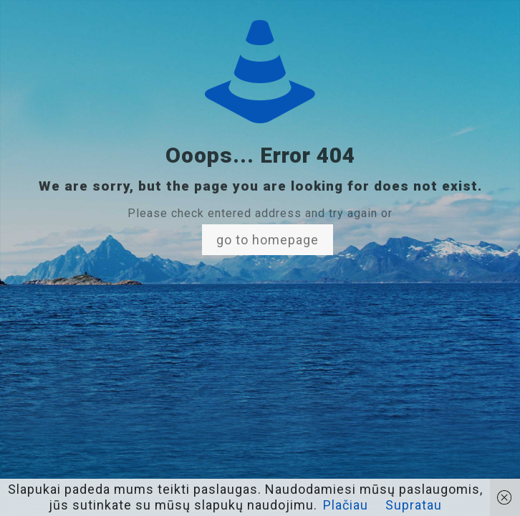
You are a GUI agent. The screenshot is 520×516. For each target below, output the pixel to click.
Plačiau (345, 504)
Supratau (413, 504)
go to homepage (267, 239)
